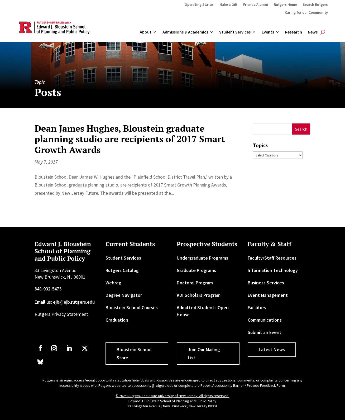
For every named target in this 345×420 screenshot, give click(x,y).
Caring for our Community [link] (306, 13)
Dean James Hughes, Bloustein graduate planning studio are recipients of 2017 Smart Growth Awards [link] (130, 139)
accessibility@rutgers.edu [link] (152, 385)
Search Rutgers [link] (315, 5)
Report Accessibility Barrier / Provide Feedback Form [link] (242, 385)
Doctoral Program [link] (195, 283)
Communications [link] (265, 320)
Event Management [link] (268, 295)
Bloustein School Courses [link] (132, 307)
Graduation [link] (117, 320)
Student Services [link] (235, 32)
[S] (272, 129)
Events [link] (268, 32)
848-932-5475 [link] (48, 289)
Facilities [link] (257, 307)
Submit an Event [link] (264, 332)
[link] (40, 348)
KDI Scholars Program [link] (199, 295)
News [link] (313, 32)
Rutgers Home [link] (285, 5)
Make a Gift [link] (228, 5)
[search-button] (322, 32)
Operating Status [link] (199, 5)
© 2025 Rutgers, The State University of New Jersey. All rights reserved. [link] (172, 395)
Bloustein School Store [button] (134, 353)
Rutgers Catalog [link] (122, 270)
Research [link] (293, 32)
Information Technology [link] (273, 270)
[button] (301, 129)
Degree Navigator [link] (124, 295)
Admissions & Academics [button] (185, 32)
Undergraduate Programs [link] (202, 258)
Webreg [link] (113, 283)
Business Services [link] (266, 283)
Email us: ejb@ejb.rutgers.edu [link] (65, 302)
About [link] (145, 32)
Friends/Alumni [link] (255, 5)
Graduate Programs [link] (196, 270)
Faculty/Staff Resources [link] (272, 258)
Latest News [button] (272, 349)
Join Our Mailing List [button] (204, 353)
